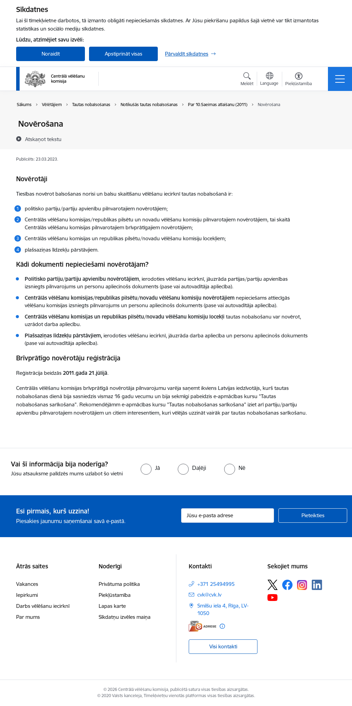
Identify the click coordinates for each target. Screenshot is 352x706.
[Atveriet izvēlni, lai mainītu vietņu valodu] (269, 80)
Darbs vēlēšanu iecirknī (42, 606)
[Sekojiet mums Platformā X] (272, 585)
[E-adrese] (202, 626)
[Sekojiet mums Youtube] (272, 597)
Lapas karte (112, 606)
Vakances (27, 584)
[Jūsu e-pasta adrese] (227, 515)
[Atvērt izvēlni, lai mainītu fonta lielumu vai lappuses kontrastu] (298, 80)
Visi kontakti (223, 646)
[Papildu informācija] (222, 626)
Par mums (28, 617)
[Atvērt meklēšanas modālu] (247, 80)
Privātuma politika (119, 584)
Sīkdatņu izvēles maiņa (125, 617)
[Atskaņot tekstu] (43, 139)
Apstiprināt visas (123, 53)
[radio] (150, 468)
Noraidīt (51, 53)
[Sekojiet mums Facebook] (287, 585)
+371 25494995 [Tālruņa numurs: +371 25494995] (216, 584)
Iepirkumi (27, 595)
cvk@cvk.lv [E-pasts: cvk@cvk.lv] (209, 594)
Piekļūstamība (115, 595)
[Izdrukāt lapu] (326, 121)
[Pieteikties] (312, 515)
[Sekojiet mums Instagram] (302, 585)
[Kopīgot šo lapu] (326, 138)
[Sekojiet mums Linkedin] (317, 585)
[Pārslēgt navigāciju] (340, 79)
